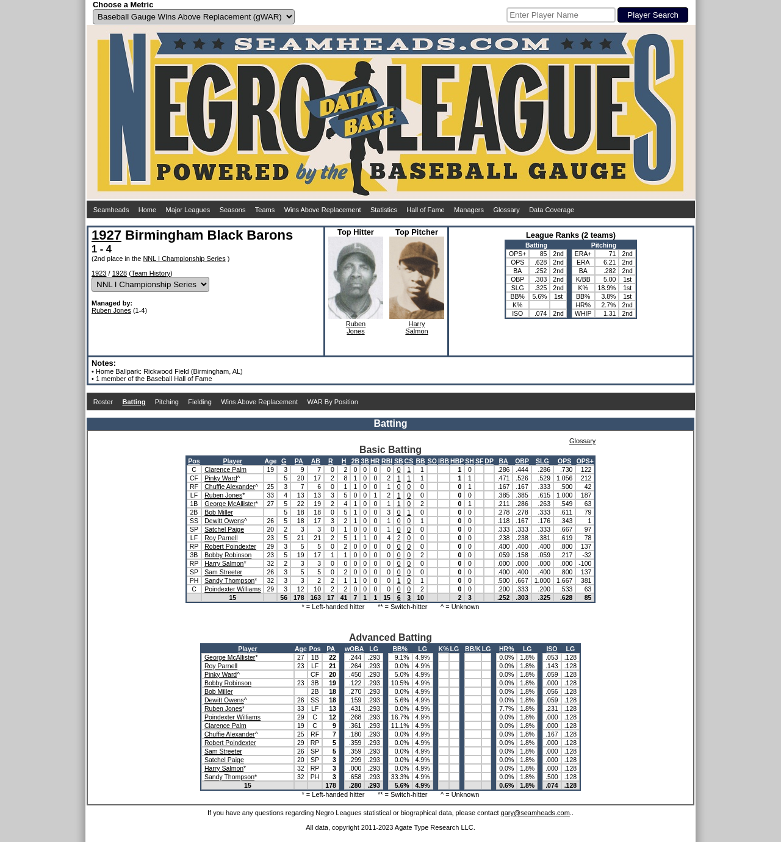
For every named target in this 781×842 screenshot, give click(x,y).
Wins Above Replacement (322, 209)
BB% (400, 648)
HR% (506, 648)
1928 (119, 273)
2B (355, 461)
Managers (469, 209)
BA (503, 461)
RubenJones (355, 327)
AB (315, 461)
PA (299, 461)
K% (444, 648)
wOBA (354, 648)
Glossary (506, 209)
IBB (443, 461)
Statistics (383, 209)
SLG (542, 461)
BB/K (473, 648)
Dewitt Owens (224, 520)
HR (375, 461)
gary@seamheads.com (535, 812)
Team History (150, 273)
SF (479, 461)
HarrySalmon (416, 327)
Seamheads (111, 209)
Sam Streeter (223, 572)
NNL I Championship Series (184, 258)
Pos (194, 461)
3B (365, 461)
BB (420, 461)
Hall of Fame (425, 209)
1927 (106, 235)
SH (469, 461)
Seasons (233, 209)
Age (270, 461)
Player (233, 461)
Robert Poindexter (230, 546)
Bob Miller (218, 512)
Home (147, 209)
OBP (522, 461)
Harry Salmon (223, 563)
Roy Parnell (220, 537)
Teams (265, 209)
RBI (386, 461)
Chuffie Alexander (229, 486)
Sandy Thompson (229, 580)
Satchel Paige (224, 529)
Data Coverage (551, 209)
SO (432, 461)
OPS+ (585, 461)
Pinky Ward (220, 478)
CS (409, 461)
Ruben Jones (111, 310)
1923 (99, 273)
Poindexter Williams (232, 589)
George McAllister (229, 503)
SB (398, 461)
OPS (564, 461)
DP (489, 461)
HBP (457, 461)
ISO (551, 648)
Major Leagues (188, 209)
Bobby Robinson (227, 554)
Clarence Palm (225, 469)
